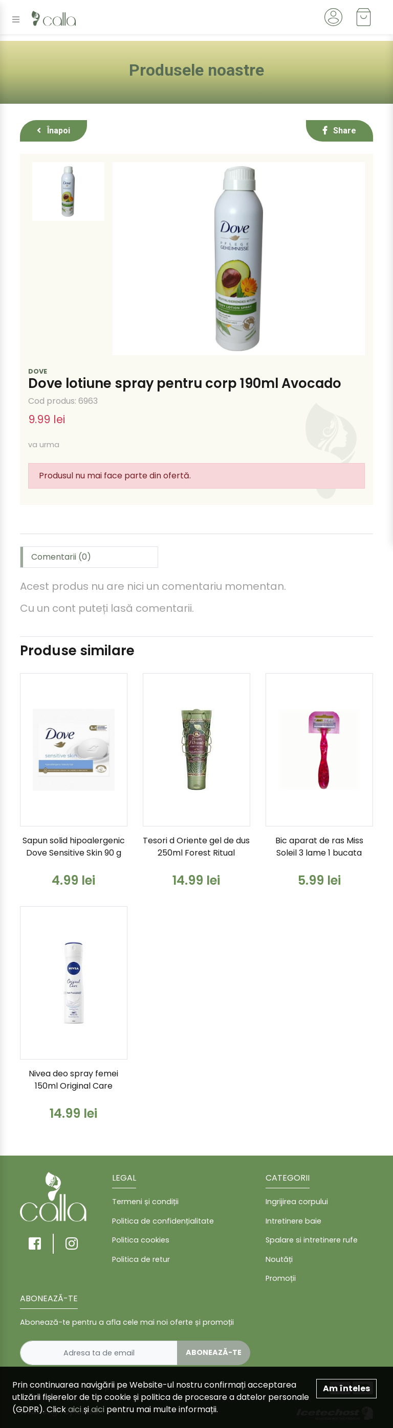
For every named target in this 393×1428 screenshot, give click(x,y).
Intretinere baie (293, 1221)
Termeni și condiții (145, 1201)
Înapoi (53, 130)
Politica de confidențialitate (163, 1221)
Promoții (281, 1278)
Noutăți (279, 1259)
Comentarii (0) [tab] (61, 557)
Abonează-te (214, 1352)
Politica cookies (140, 1240)
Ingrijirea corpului (297, 1201)
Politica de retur (141, 1259)
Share (339, 130)
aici (74, 1409)
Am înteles (346, 1388)
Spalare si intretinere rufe (312, 1240)
